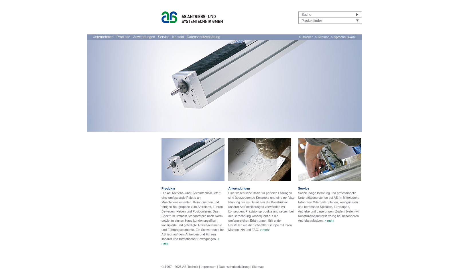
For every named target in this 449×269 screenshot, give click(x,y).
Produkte (123, 37)
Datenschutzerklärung (203, 37)
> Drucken (306, 37)
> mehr (265, 229)
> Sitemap (322, 37)
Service (163, 37)
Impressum (208, 266)
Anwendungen (144, 37)
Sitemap (257, 266)
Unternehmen (103, 37)
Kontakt (178, 37)
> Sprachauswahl (343, 37)
